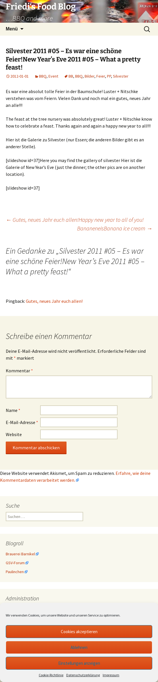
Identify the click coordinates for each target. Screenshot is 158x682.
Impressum (111, 675)
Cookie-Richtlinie (51, 675)
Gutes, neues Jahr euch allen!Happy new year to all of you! (75, 219)
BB (71, 76)
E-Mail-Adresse (22, 422)
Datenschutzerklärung (83, 675)
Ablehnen (79, 647)
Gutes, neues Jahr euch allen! (54, 301)
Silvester (120, 76)
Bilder (89, 76)
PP (109, 76)
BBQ (42, 76)
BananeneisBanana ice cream (114, 228)
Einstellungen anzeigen (79, 663)
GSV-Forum (15, 562)
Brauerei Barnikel (20, 553)
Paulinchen (15, 571)
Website (14, 434)
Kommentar (19, 370)
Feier (100, 76)
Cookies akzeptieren (79, 631)
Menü (12, 28)
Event (53, 76)
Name (13, 410)
